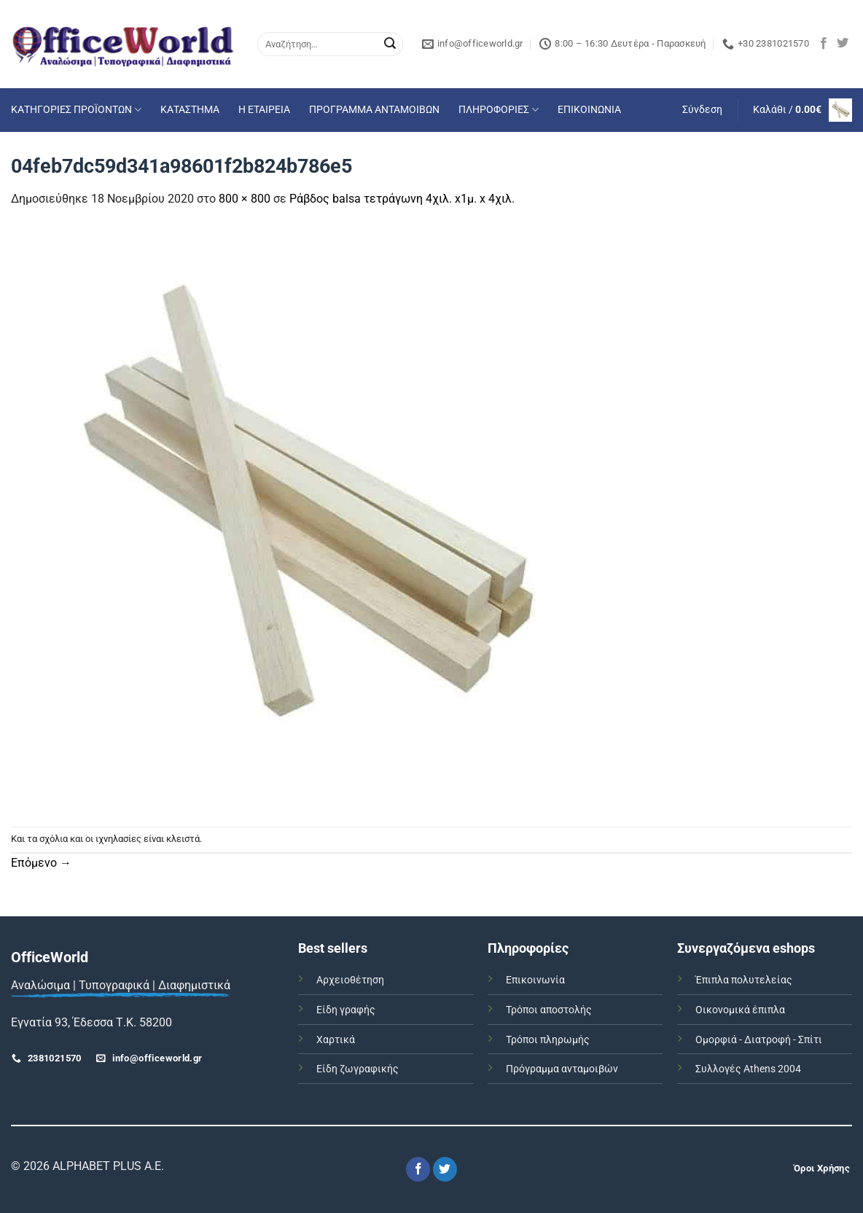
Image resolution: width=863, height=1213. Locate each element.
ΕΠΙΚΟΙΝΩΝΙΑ (589, 110)
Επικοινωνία (535, 980)
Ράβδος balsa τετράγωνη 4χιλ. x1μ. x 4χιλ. (402, 199)
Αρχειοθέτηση (350, 980)
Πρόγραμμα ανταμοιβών (562, 1069)
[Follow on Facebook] (823, 43)
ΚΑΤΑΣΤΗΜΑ (189, 110)
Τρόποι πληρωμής (548, 1040)
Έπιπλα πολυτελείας (743, 980)
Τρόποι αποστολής (549, 1010)
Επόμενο (41, 863)
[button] (702, 110)
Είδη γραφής (345, 1010)
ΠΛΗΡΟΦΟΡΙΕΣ (498, 110)
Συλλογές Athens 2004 (748, 1069)
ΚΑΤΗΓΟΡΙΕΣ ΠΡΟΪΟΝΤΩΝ (76, 110)
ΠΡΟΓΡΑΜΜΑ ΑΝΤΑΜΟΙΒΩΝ (374, 110)
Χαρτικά (335, 1040)
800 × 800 (244, 199)
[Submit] (390, 44)
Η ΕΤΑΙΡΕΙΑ (264, 110)
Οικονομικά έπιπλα (740, 1010)
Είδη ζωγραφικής (357, 1069)
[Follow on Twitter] (842, 43)
